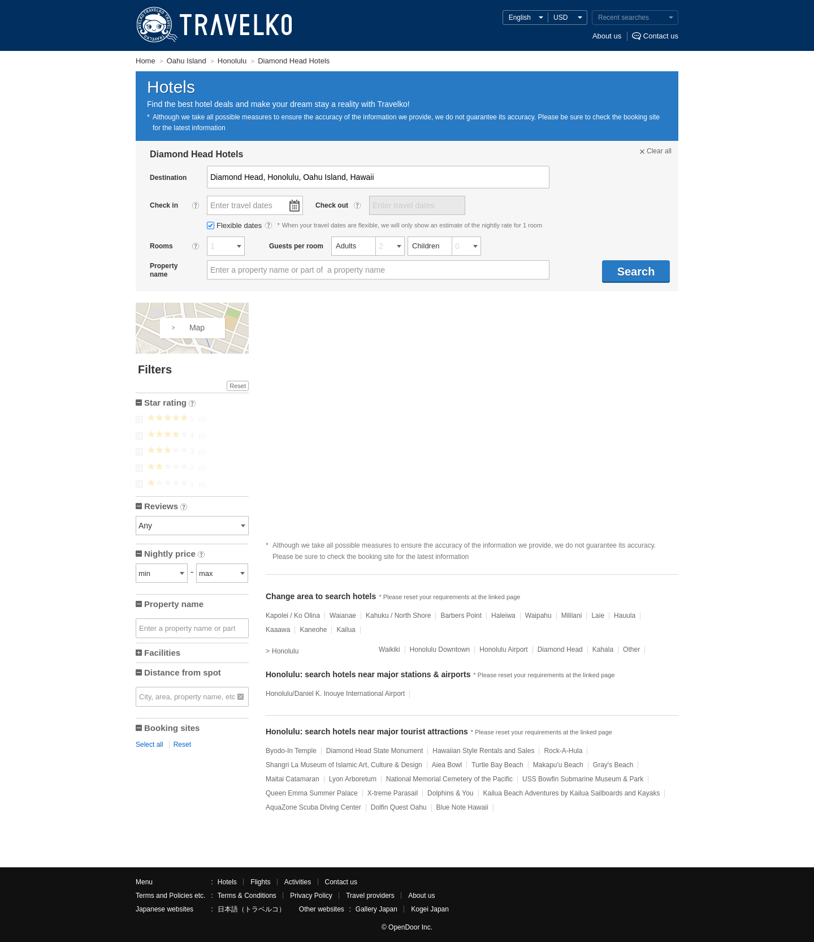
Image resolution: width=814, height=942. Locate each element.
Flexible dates (235, 225)
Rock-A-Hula (563, 751)
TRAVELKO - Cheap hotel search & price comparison (212, 25)
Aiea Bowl (447, 765)
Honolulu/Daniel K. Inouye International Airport (335, 694)
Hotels (227, 882)
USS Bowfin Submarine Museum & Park (582, 779)
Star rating (170, 404)
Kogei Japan (430, 909)
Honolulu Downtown (440, 649)
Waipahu (538, 616)
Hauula (624, 616)
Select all (149, 745)
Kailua (345, 630)
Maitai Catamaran (292, 779)
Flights (260, 882)
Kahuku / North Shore (398, 616)
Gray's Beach (613, 765)
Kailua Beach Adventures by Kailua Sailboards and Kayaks (571, 793)
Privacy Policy (311, 896)
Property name (174, 604)
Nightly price (174, 555)
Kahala (602, 649)
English (520, 17)
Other (631, 649)
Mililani (571, 616)
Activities (297, 882)
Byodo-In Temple (291, 751)
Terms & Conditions (247, 896)
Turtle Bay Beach (497, 765)
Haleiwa (503, 616)
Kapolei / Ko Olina (293, 616)
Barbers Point (461, 616)
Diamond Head (560, 649)
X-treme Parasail (392, 793)
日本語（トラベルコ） (251, 909)
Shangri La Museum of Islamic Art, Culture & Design (344, 765)
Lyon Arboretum (352, 779)
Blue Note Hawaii (462, 807)
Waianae (343, 616)
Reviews (165, 507)
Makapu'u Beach (558, 765)
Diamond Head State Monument (374, 751)
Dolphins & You (450, 793)
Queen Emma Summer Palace (312, 793)
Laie (597, 616)
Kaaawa (278, 630)
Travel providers (370, 896)
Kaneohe (313, 630)
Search (636, 271)
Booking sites (172, 728)
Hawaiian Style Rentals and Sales (483, 751)
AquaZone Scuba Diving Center (313, 807)
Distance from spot (182, 672)
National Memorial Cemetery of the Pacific (449, 779)
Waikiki (389, 649)
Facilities (162, 652)
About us (606, 36)
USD (560, 17)
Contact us (660, 36)
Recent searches (623, 17)
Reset (238, 385)
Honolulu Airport (503, 649)
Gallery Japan (376, 909)
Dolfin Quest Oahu (399, 807)
